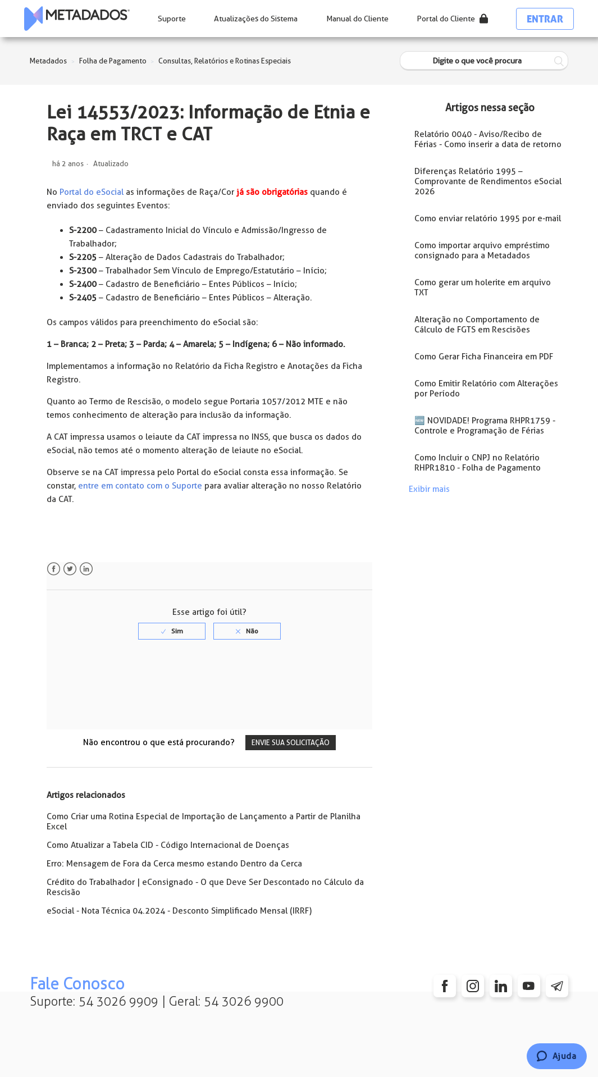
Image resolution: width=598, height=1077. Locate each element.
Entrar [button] (545, 19)
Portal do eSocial (92, 192)
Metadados (48, 61)
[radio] (172, 631)
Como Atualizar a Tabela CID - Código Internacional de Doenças (168, 845)
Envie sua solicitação (291, 742)
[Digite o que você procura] (484, 61)
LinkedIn (86, 569)
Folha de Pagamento (113, 61)
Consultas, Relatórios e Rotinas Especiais (224, 61)
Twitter (70, 569)
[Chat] (557, 1056)
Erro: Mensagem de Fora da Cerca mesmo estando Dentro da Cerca (174, 864)
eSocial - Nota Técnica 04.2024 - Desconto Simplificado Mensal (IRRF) (179, 911)
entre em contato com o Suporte (140, 486)
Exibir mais (429, 489)
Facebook (54, 569)
